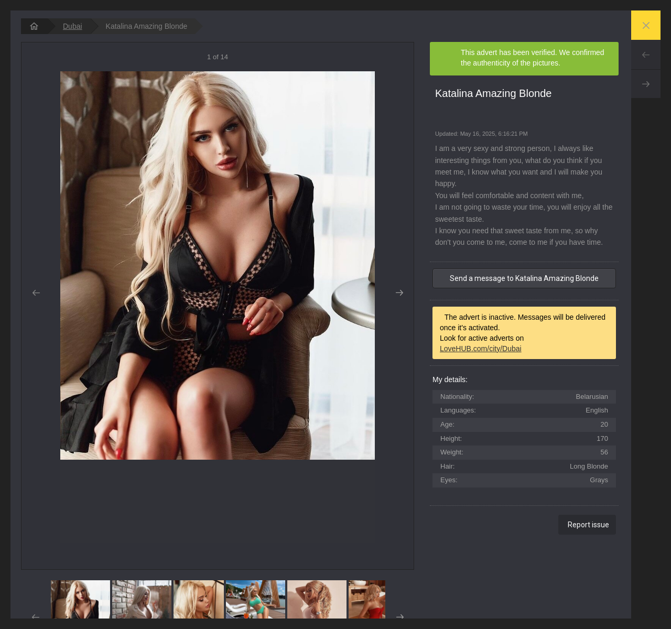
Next (646, 84)
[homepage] (34, 26)
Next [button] (399, 293)
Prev (646, 54)
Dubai (72, 26)
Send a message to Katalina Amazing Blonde (524, 278)
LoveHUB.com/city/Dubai (481, 348)
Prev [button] (35, 293)
